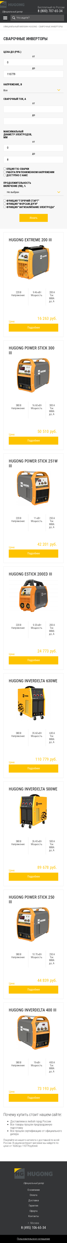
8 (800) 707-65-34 (50, 11)
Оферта (33, 1211)
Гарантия (33, 1205)
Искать (33, 217)
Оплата (33, 1195)
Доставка (33, 1200)
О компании (33, 1189)
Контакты (33, 1216)
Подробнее (33, 327)
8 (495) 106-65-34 (33, 1228)
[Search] (37, 18)
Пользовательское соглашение (33, 1238)
